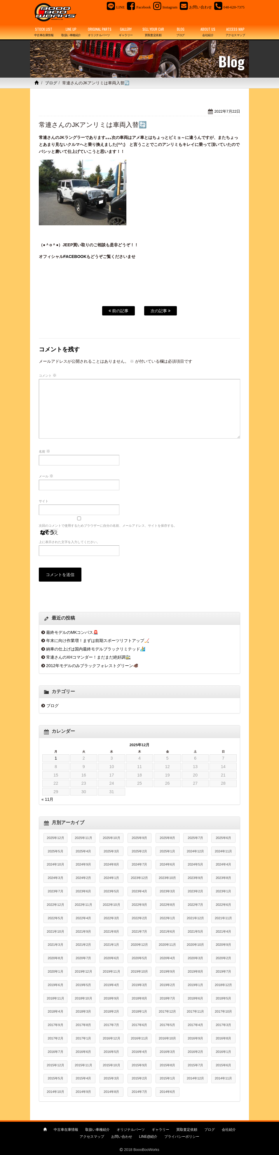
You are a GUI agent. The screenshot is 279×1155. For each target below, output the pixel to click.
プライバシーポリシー (181, 1137)
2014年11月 (223, 1078)
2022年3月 (111, 918)
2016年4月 (139, 1051)
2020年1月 (55, 971)
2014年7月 (139, 1091)
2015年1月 (167, 1078)
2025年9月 (139, 838)
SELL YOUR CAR (153, 32)
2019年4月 (111, 985)
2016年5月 (111, 1051)
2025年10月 (111, 838)
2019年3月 (139, 985)
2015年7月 (195, 1065)
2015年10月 (111, 1065)
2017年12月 (167, 1011)
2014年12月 (195, 1078)
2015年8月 (167, 1065)
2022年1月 (167, 918)
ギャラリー (160, 1130)
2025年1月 (167, 851)
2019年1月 (195, 985)
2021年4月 (223, 931)
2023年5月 (111, 891)
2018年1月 (139, 1011)
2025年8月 (167, 838)
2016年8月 (223, 1038)
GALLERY (126, 32)
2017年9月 (55, 1025)
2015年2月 (139, 1078)
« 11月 (47, 799)
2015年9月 (139, 1065)
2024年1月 (111, 878)
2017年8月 (83, 1025)
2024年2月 (83, 878)
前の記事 (118, 310)
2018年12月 (223, 985)
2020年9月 (223, 944)
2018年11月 (55, 998)
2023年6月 (83, 891)
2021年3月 (55, 944)
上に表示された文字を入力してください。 (69, 542)
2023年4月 (139, 891)
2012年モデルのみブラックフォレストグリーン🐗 (92, 665)
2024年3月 (55, 878)
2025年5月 (55, 851)
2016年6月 (83, 1051)
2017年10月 (223, 1011)
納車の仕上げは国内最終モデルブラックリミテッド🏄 (95, 649)
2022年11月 (83, 904)
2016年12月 (111, 1038)
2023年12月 (139, 878)
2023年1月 (223, 891)
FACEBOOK (74, 256)
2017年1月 (83, 1038)
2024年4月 (223, 864)
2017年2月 (55, 1038)
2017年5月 (167, 1025)
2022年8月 (167, 904)
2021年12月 (195, 918)
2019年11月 (111, 971)
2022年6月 (223, 904)
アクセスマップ (92, 1137)
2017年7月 (111, 1025)
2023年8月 (223, 878)
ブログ (51, 83)
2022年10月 (111, 904)
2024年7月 (139, 864)
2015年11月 (83, 1065)
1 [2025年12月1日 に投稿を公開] (56, 758)
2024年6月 (167, 864)
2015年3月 (111, 1078)
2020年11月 (167, 944)
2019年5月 (83, 985)
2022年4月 (83, 918)
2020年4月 (167, 958)
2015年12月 (55, 1065)
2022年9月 (139, 904)
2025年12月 (55, 838)
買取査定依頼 (186, 1130)
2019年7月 (223, 971)
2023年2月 (195, 891)
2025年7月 (195, 838)
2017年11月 (195, 1011)
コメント (48, 375)
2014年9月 (83, 1091)
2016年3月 (167, 1051)
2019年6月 (55, 985)
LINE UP (71, 32)
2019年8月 (195, 971)
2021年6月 (167, 931)
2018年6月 (195, 998)
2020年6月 (111, 958)
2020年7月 (83, 958)
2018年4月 (55, 1011)
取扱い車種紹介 (97, 1130)
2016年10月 (167, 1038)
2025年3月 (111, 851)
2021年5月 (195, 931)
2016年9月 (195, 1038)
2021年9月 (83, 931)
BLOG (180, 32)
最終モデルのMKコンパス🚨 (72, 632)
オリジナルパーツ (131, 1130)
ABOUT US (208, 32)
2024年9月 (83, 864)
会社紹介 (229, 1130)
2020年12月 (139, 944)
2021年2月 (83, 944)
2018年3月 (83, 1011)
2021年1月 (111, 944)
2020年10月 (195, 944)
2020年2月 (223, 958)
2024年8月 (111, 864)
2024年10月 (55, 864)
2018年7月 (167, 998)
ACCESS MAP (235, 32)
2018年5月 (223, 998)
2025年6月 (223, 838)
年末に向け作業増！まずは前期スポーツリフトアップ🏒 (97, 640)
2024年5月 (195, 864)
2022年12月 (55, 904)
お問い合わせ (121, 1137)
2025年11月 (83, 838)
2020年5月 (139, 958)
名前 (44, 451)
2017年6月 (139, 1025)
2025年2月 (139, 851)
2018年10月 (83, 998)
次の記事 (160, 310)
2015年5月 (55, 1078)
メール (46, 476)
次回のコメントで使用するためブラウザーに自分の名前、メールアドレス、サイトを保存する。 (108, 525)
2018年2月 (111, 1011)
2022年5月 (55, 918)
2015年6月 (223, 1065)
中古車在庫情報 (66, 1130)
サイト (43, 501)
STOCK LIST (44, 32)
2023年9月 (195, 878)
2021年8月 (111, 931)
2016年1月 (223, 1051)
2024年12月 (195, 851)
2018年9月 (111, 998)
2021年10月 (55, 931)
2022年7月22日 (227, 111)
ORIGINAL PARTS (99, 32)
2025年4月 (83, 851)
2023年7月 (55, 891)
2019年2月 (167, 985)
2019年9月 (167, 971)
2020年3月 (195, 958)
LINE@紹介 (148, 1137)
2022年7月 (195, 904)
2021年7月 (139, 931)
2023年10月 (167, 878)
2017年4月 (195, 1025)
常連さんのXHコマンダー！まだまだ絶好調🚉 (88, 657)
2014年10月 (55, 1091)
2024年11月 (223, 851)
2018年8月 (139, 998)
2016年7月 (55, 1051)
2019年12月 (83, 971)
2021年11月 (223, 918)
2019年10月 (139, 971)
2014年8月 (111, 1091)
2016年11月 (139, 1038)
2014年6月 (167, 1091)
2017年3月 (223, 1025)
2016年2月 (195, 1051)
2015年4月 (83, 1078)
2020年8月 (55, 958)
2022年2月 (139, 918)
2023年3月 (167, 891)
